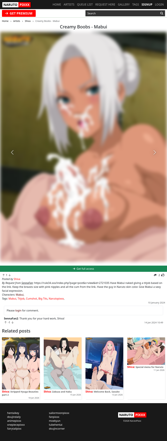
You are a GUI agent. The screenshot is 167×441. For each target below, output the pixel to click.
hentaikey (13, 413)
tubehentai (55, 424)
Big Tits (42, 298)
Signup (147, 4)
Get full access (83, 269)
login (18, 310)
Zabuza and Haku (62, 391)
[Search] (161, 13)
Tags (135, 4)
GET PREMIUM (18, 13)
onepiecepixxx (16, 424)
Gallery (124, 4)
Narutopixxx (56, 298)
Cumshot (31, 298)
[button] (12, 152)
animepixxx (14, 421)
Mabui (19, 294)
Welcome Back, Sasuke (107, 391)
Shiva (5, 391)
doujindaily (14, 417)
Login (159, 4)
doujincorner (57, 428)
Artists (69, 4)
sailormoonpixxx (59, 413)
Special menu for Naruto (149, 367)
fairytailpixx (14, 428)
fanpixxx (54, 417)
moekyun (54, 421)
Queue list (85, 4)
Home (57, 4)
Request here (105, 4)
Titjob (21, 298)
